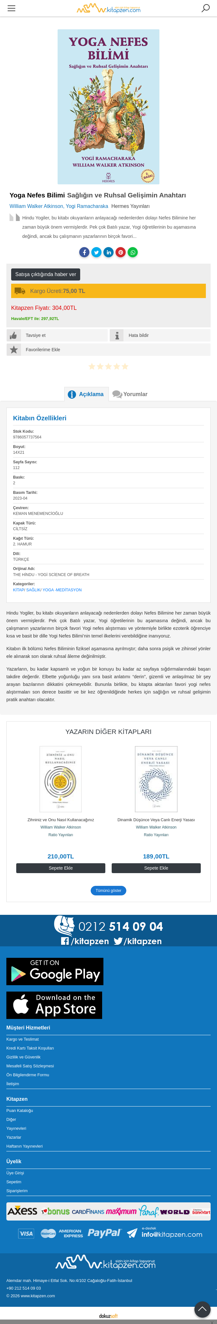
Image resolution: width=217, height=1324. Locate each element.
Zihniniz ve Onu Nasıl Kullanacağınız (60, 819)
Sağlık (33, 590)
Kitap (18, 590)
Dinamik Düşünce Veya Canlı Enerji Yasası (156, 819)
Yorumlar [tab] (135, 394)
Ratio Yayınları (60, 835)
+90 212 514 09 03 (23, 1288)
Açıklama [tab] (91, 394)
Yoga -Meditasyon (62, 590)
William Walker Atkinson (60, 827)
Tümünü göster (109, 890)
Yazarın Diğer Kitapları (109, 731)
